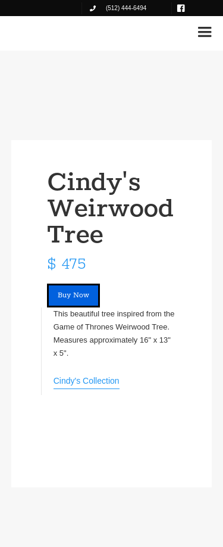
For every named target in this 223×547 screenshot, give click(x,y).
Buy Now (73, 295)
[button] (204, 32)
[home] (47, 31)
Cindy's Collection (87, 381)
